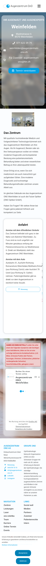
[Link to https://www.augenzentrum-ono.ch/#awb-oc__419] (42, 300)
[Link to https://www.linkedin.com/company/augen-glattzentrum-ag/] (42, 294)
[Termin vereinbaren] (23, 70)
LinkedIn (10, 476)
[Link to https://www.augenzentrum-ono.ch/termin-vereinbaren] (42, 271)
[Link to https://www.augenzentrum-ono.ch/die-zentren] (42, 264)
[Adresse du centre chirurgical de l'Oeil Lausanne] (24, 34)
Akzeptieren (23, 553)
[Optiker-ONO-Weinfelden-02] (23, 113)
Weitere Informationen (9, 545)
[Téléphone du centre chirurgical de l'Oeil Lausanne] (24, 42)
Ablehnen (23, 561)
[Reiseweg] (23, 289)
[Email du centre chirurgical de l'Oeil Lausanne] (24, 51)
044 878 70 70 (12, 468)
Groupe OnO (30, 446)
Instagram (11, 478)
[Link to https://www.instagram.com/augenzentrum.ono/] (42, 286)
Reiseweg (10, 465)
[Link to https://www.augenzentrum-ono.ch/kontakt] (42, 277)
